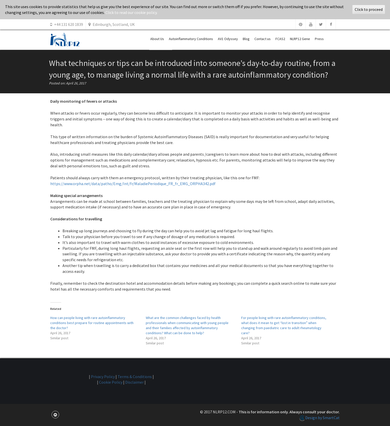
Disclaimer (134, 382)
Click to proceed (369, 9)
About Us (157, 39)
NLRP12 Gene (300, 39)
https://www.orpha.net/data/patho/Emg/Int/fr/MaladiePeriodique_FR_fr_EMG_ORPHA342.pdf (133, 183)
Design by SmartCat (319, 417)
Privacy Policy (103, 376)
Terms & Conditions (135, 376)
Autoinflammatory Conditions (191, 39)
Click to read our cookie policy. (131, 12)
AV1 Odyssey (228, 39)
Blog (246, 39)
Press (319, 39)
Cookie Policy (110, 382)
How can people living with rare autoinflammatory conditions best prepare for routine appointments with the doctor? (92, 322)
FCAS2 (280, 39)
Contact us (262, 39)
